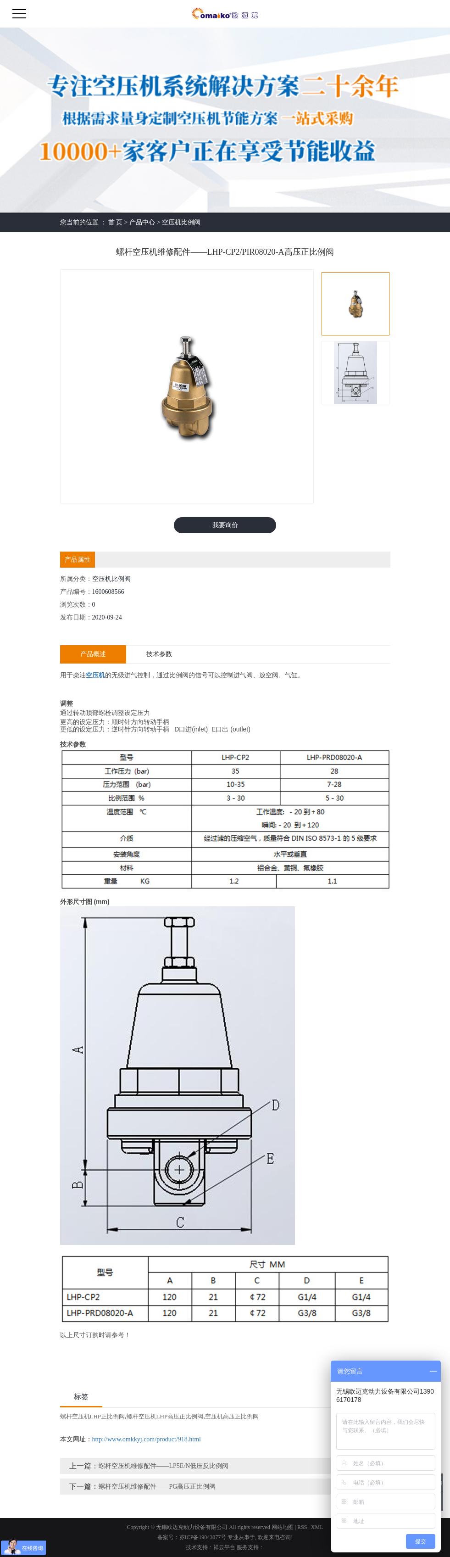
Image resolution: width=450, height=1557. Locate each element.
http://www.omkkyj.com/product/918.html (146, 1439)
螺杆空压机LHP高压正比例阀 (165, 1416)
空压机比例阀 (181, 222)
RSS (302, 1527)
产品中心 (142, 222)
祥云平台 (224, 1547)
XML (317, 1527)
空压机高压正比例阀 (232, 1416)
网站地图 (283, 1527)
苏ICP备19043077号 (203, 1537)
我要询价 (225, 525)
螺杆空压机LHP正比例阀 (92, 1416)
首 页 (115, 222)
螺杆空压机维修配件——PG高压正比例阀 (157, 1486)
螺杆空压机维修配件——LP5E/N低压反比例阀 (164, 1465)
